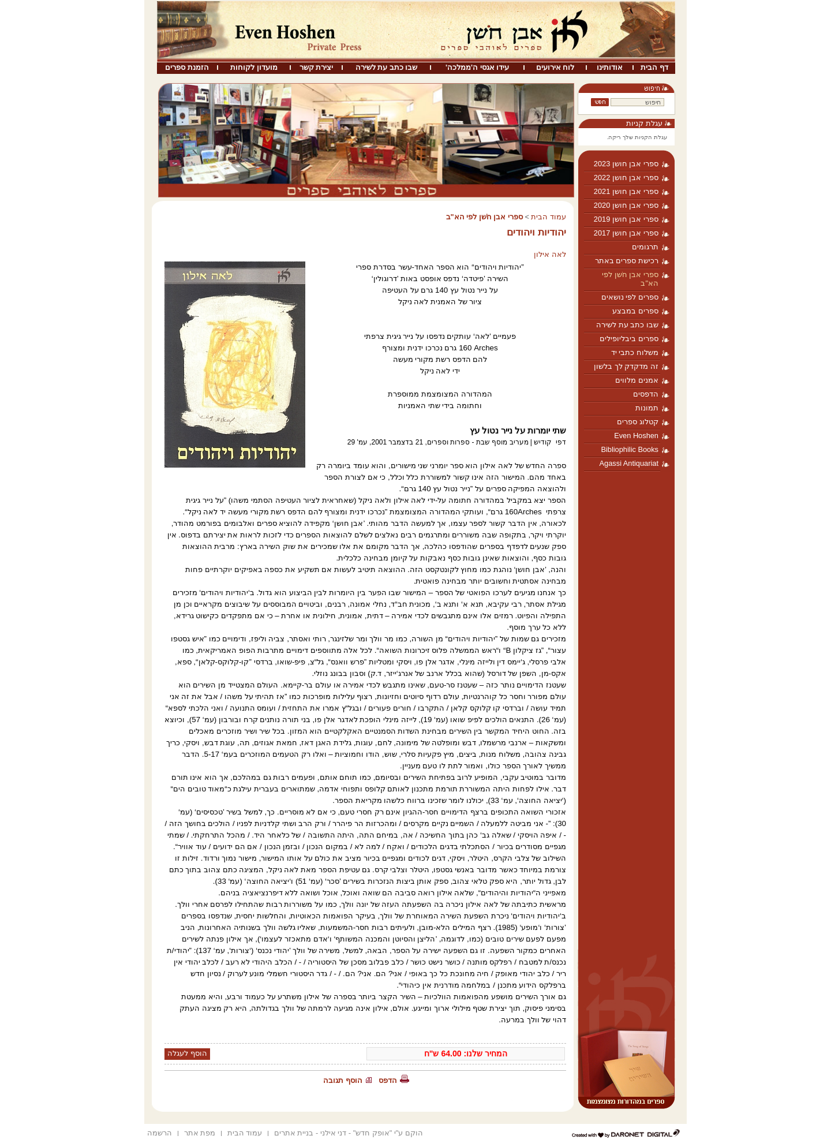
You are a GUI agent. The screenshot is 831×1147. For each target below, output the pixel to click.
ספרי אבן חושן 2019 (626, 219)
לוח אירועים (555, 67)
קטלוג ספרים (637, 421)
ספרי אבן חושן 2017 (626, 233)
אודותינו (610, 67)
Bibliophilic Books (629, 449)
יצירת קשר (317, 67)
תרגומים (645, 246)
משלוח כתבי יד (634, 352)
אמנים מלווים (636, 380)
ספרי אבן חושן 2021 (626, 191)
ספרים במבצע (635, 311)
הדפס (388, 1080)
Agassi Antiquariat (629, 463)
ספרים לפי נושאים (629, 297)
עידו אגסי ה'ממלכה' (477, 67)
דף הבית (654, 67)
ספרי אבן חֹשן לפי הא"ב (630, 278)
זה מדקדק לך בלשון (626, 366)
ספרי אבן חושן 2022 (626, 177)
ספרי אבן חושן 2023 (626, 163)
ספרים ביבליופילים (629, 338)
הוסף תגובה (342, 1080)
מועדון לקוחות (254, 67)
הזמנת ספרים (187, 67)
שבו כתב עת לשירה (386, 67)
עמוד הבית (548, 216)
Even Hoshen (636, 435)
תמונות (646, 407)
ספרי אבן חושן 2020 (626, 205)
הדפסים (645, 394)
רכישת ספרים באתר (626, 260)
